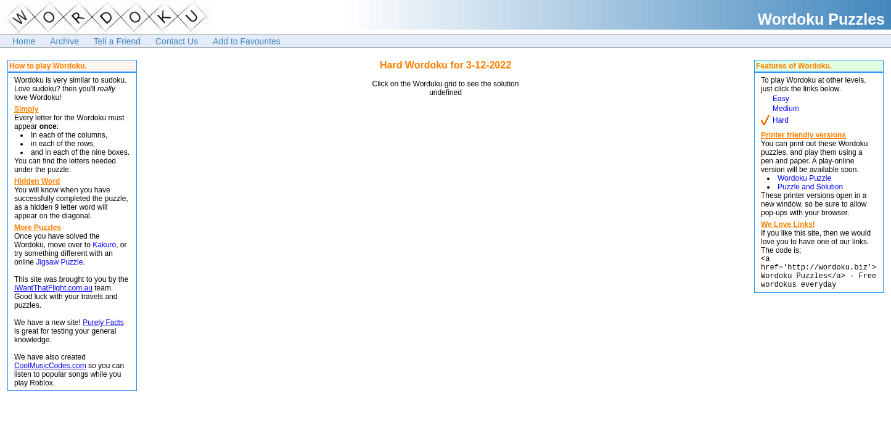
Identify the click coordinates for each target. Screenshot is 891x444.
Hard (781, 120)
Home (23, 41)
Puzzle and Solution (810, 187)
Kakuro (104, 244)
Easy (781, 98)
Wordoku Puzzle (804, 178)
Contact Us (176, 41)
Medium (786, 108)
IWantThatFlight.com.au (53, 288)
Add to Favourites (247, 41)
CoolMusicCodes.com (50, 365)
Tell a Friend (117, 41)
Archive (64, 41)
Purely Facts (103, 322)
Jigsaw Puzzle (59, 262)
